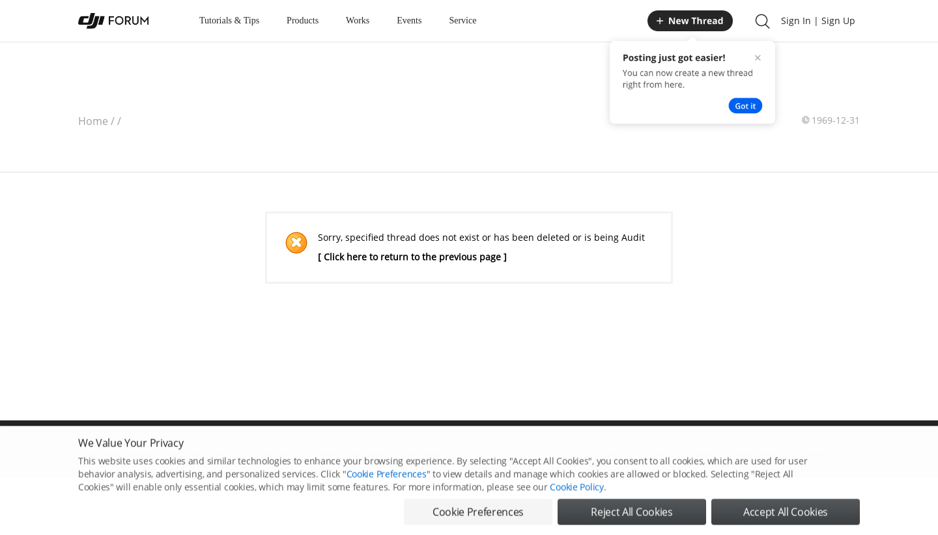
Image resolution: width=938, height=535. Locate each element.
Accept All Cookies (785, 517)
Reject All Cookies (631, 517)
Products (303, 20)
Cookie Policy (576, 492)
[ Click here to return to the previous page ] (412, 257)
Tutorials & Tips (229, 20)
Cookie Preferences (387, 479)
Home (93, 121)
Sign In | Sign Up (818, 20)
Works (357, 20)
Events (409, 20)
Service (462, 20)
